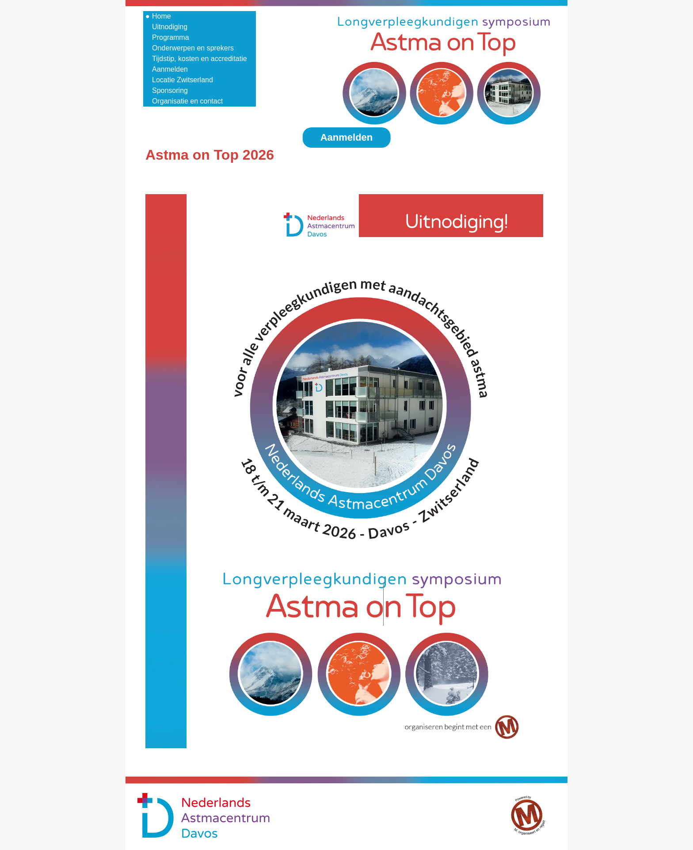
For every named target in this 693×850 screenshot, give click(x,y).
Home (161, 16)
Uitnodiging (169, 27)
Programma (170, 37)
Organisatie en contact (187, 101)
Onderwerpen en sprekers (193, 48)
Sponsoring (170, 90)
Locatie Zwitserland (182, 80)
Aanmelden (170, 69)
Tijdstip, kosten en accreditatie (199, 58)
